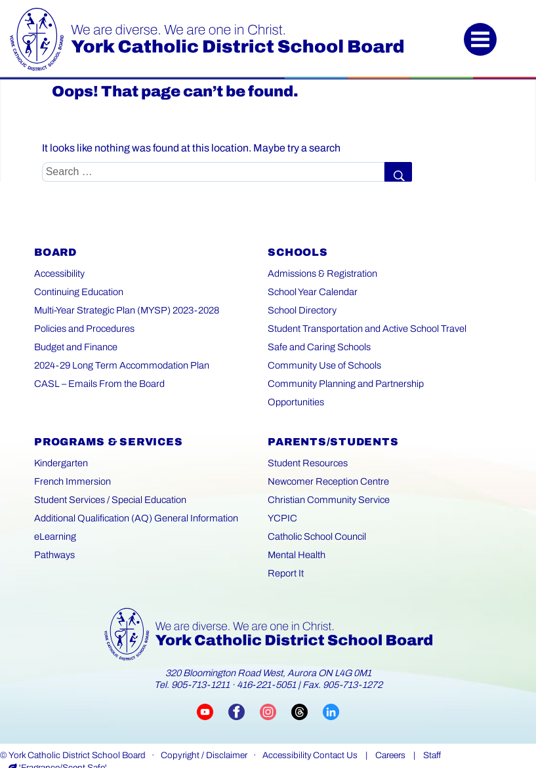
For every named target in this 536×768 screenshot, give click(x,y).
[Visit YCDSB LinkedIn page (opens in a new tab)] (331, 694)
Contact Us (335, 737)
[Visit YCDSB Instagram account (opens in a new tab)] (275, 694)
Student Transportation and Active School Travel (364, 329)
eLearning (54, 518)
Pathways (54, 537)
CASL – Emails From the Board (96, 384)
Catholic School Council (316, 518)
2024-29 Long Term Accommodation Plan (119, 366)
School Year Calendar (311, 292)
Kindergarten (60, 445)
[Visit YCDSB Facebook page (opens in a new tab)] (244, 694)
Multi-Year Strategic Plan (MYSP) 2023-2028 (124, 310)
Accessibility (59, 274)
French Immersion (71, 463)
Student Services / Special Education (109, 482)
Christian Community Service (326, 482)
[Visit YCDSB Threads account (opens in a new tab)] (307, 694)
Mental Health (296, 537)
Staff (432, 737)
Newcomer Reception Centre (326, 463)
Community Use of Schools (323, 366)
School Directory (301, 310)
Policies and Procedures (83, 329)
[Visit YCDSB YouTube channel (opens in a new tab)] (212, 694)
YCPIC (281, 500)
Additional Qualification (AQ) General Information (133, 500)
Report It (285, 555)
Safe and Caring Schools (318, 347)
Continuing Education (78, 292)
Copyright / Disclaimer (204, 737)
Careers (390, 737)
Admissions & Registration (321, 274)
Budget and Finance (75, 347)
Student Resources (307, 445)
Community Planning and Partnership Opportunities (372, 384)
